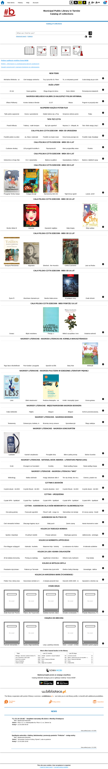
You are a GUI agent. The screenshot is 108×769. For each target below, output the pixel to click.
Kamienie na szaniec (20, 659)
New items (10, 2)
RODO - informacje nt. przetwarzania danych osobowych (20, 64)
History (20, 2)
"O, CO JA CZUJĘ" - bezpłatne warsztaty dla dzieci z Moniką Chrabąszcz (38, 719)
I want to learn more (46, 767)
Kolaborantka (71, 662)
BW (75, 2)
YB (80, 2)
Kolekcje (29, 36)
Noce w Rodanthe (20, 661)
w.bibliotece (47, 696)
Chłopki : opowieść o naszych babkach (51, 655)
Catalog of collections (54, 24)
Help (27, 2)
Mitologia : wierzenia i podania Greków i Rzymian (27, 655)
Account (35, 2)
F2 (98, 2)
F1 (93, 2)
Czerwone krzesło (72, 655)
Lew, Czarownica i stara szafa (23, 657)
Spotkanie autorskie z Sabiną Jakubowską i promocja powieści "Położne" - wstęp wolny (43, 735)
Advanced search (21, 36)
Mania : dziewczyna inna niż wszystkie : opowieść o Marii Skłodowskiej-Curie (86, 657)
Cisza (43, 657)
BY (84, 2)
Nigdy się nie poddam (47, 662)
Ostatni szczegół (19, 662)
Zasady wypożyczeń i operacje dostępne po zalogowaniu (20, 67)
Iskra (43, 661)
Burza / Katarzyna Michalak (48, 659)
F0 (89, 2)
